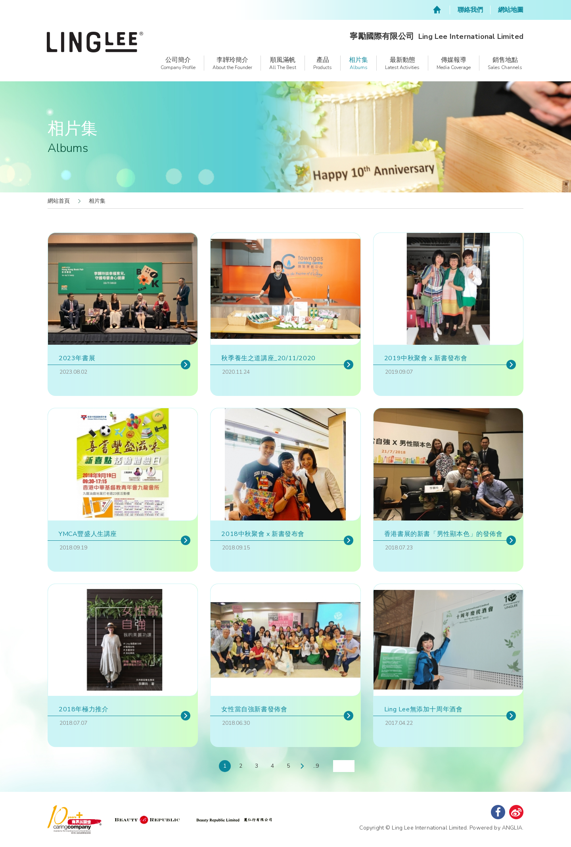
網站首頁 (59, 201)
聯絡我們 (470, 10)
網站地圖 (510, 10)
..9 (316, 766)
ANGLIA (512, 828)
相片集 (97, 201)
